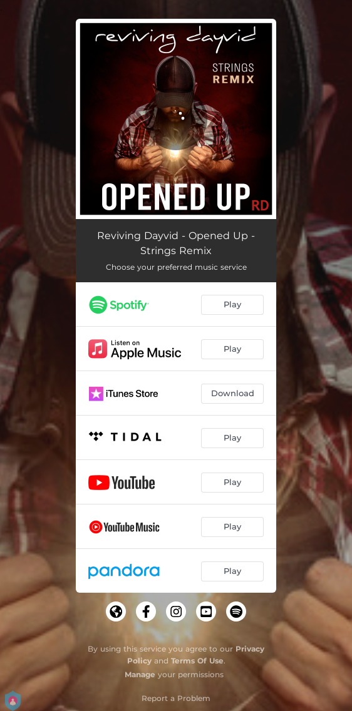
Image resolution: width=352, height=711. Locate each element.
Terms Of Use (197, 660)
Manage (140, 674)
